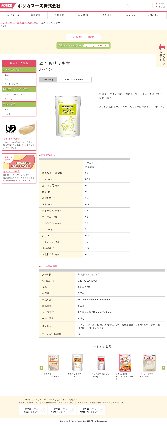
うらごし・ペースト (13, 94)
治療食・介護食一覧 (27, 22)
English (160, 7)
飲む (6, 75)
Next (164, 368)
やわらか (8, 99)
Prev (42, 368)
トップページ (11, 15)
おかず (7, 114)
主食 (6, 109)
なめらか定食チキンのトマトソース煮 (125, 376)
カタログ (131, 15)
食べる (7, 79)
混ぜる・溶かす (11, 84)
